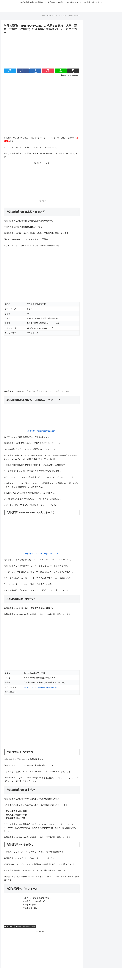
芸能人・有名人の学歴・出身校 (25, 926)
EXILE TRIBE (9, 926)
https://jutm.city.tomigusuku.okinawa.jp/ (40, 687)
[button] (73, 71)
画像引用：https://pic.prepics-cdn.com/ (41, 554)
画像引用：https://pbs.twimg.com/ (41, 431)
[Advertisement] (42, 51)
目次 (39, 201)
